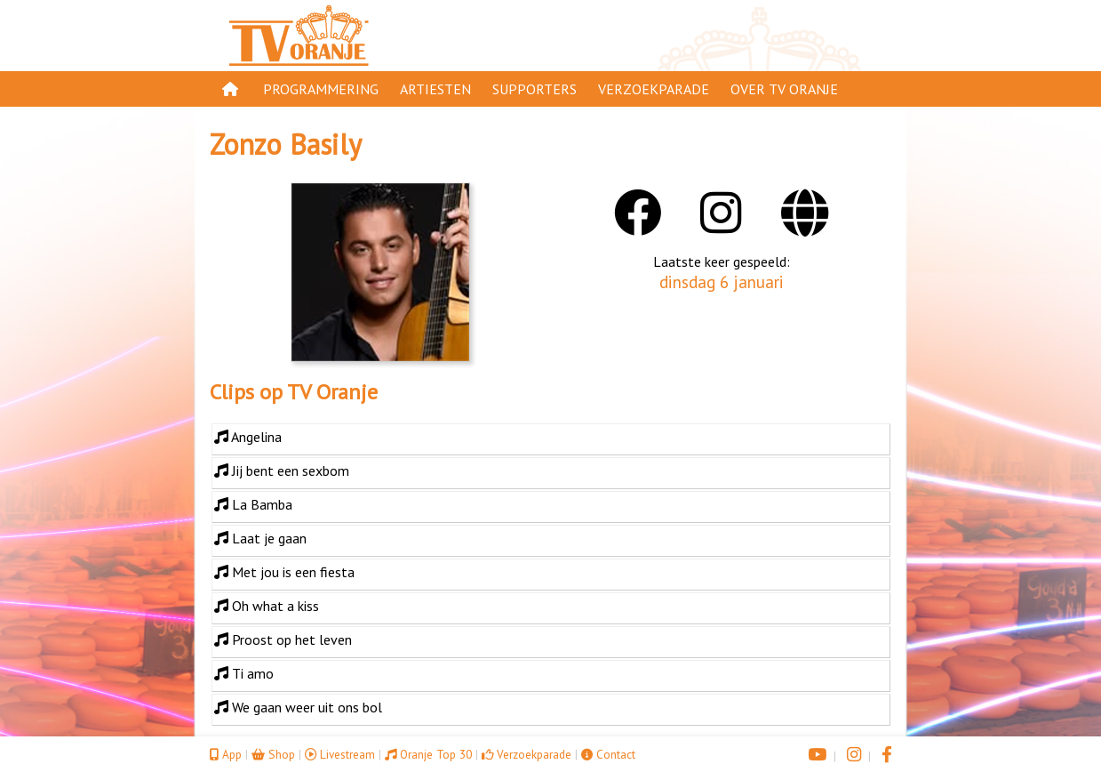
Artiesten (435, 89)
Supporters (534, 89)
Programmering (321, 89)
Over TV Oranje (784, 89)
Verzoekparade (653, 89)
